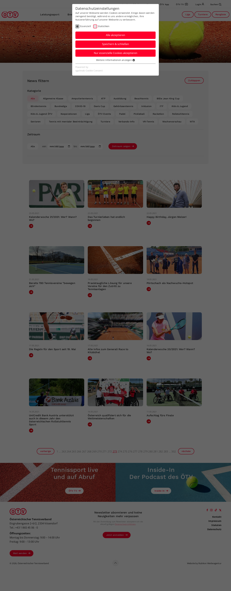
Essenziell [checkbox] (85, 26)
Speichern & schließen (115, 44)
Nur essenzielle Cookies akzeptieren (115, 53)
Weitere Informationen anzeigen (115, 60)
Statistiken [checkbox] (103, 26)
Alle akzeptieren (115, 35)
